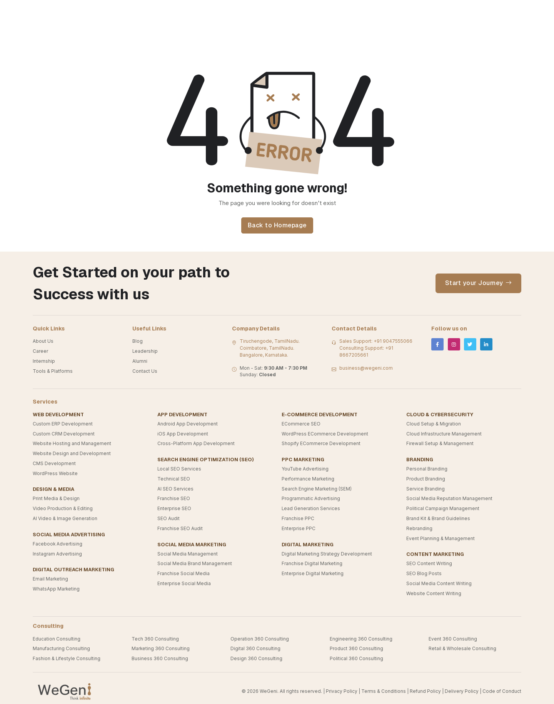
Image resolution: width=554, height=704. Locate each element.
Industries (272, 11)
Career (40, 351)
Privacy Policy (341, 691)
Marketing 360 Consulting (161, 648)
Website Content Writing (433, 593)
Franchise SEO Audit (180, 528)
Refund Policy (425, 691)
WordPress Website (55, 473)
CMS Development (54, 463)
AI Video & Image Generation (65, 518)
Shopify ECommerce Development (321, 443)
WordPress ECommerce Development (325, 434)
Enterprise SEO (174, 508)
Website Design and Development (72, 453)
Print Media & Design (56, 498)
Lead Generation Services (311, 508)
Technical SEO (173, 479)
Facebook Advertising (57, 544)
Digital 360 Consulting (255, 648)
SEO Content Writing (429, 563)
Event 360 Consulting (453, 639)
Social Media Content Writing (439, 583)
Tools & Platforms (53, 371)
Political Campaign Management (442, 508)
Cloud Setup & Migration (433, 424)
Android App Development (187, 424)
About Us (43, 341)
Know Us (228, 11)
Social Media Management (187, 554)
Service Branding (425, 489)
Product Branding (425, 479)
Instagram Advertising (57, 554)
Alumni (139, 361)
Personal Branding (426, 469)
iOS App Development (182, 434)
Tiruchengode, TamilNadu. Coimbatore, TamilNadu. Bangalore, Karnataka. (270, 348)
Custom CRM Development (64, 434)
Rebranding (419, 528)
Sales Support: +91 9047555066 (375, 341)
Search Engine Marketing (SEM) (317, 489)
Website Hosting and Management (72, 443)
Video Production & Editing (63, 508)
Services (315, 11)
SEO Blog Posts (424, 573)
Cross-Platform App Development (196, 443)
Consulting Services (172, 11)
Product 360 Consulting (356, 648)
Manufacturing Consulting (61, 648)
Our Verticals (109, 11)
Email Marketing (50, 579)
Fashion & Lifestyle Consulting (66, 658)
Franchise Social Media (183, 573)
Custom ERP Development (63, 424)
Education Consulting (56, 639)
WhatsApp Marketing (56, 589)
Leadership (145, 351)
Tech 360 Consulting (155, 639)
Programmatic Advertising (311, 498)
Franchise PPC (298, 518)
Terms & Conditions (383, 691)
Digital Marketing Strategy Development (327, 554)
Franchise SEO (173, 498)
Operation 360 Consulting (259, 639)
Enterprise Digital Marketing (313, 573)
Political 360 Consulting (356, 658)
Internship (44, 361)
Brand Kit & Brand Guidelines (438, 518)
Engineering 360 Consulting (361, 639)
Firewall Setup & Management (440, 443)
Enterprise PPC (298, 528)
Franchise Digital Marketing (312, 563)
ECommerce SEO (301, 424)
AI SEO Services (175, 489)
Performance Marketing (308, 479)
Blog (137, 341)
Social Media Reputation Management (449, 498)
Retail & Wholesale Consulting (462, 648)
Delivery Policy (462, 691)
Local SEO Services (179, 469)
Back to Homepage (277, 225)
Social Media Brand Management (194, 563)
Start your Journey (478, 283)
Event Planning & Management (440, 538)
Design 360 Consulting (256, 658)
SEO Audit (168, 518)
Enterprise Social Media (184, 583)
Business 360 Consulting (160, 658)
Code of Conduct (501, 691)
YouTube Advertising (305, 469)
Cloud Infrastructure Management (444, 434)
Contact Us (437, 11)
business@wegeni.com (366, 368)
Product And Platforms (374, 11)
